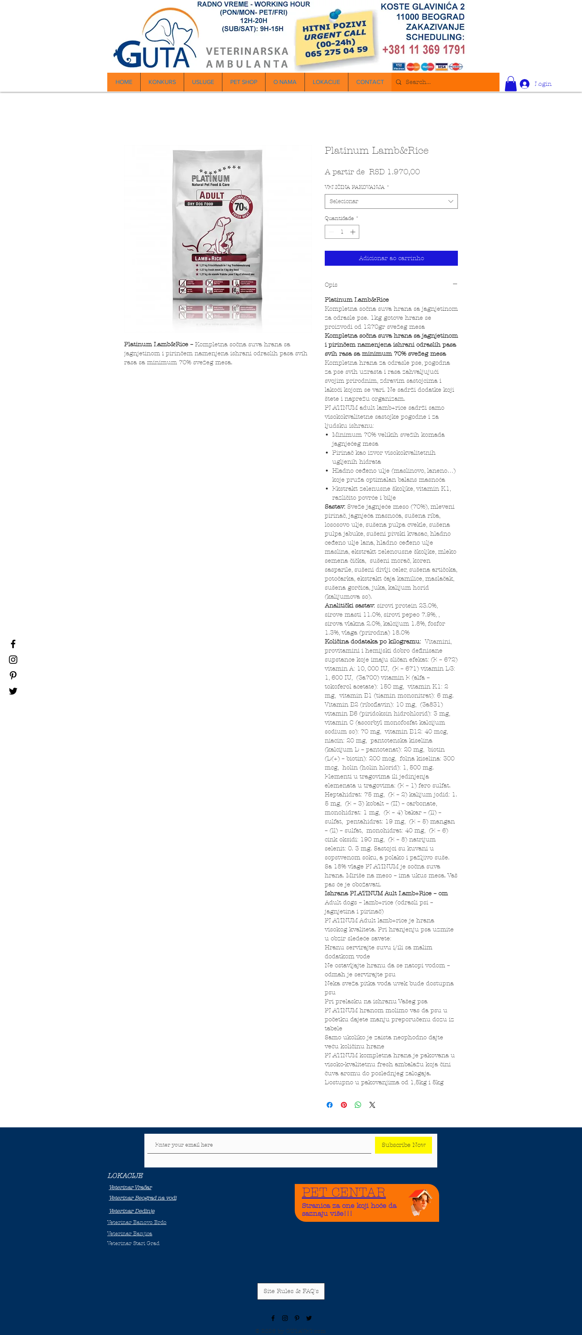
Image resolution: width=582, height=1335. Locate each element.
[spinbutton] (342, 231)
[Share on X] (372, 1104)
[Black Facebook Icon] (13, 644)
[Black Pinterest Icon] (13, 675)
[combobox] (391, 201)
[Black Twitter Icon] (13, 691)
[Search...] (445, 82)
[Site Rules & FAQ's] (291, 1291)
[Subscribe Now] (403, 1145)
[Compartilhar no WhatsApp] (358, 1104)
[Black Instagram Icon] (13, 659)
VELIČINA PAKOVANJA (357, 187)
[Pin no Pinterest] (343, 1104)
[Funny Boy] (421, 1200)
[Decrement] (330, 231)
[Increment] (353, 231)
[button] (510, 83)
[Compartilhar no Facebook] (329, 1104)
